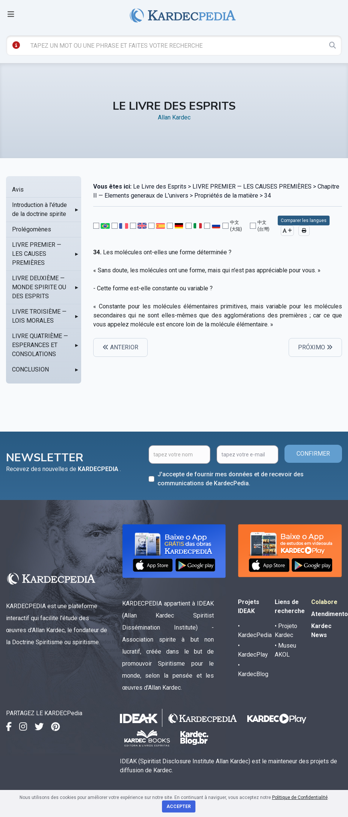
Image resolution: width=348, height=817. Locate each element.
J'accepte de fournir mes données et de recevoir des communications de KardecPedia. (230, 479)
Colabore (324, 602)
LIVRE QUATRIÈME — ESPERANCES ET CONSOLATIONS (40, 345)
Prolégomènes (31, 229)
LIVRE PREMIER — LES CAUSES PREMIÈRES (36, 253)
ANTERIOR (120, 347)
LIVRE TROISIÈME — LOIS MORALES (39, 316)
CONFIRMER (313, 453)
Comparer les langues (304, 220)
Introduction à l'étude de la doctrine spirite (39, 209)
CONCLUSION (30, 369)
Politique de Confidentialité (300, 797)
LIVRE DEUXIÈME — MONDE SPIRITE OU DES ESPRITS (39, 287)
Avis (18, 189)
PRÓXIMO (315, 347)
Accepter (178, 806)
